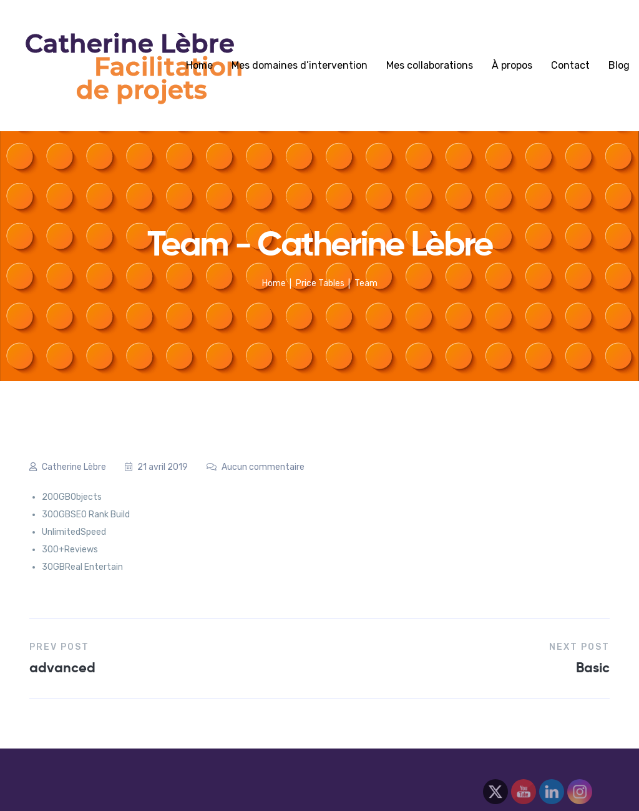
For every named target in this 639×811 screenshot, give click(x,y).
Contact (570, 65)
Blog (619, 65)
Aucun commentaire (256, 467)
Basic (593, 667)
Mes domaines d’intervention (300, 65)
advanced (62, 667)
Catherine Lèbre (67, 467)
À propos (512, 65)
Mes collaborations (429, 65)
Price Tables (320, 283)
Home (199, 65)
